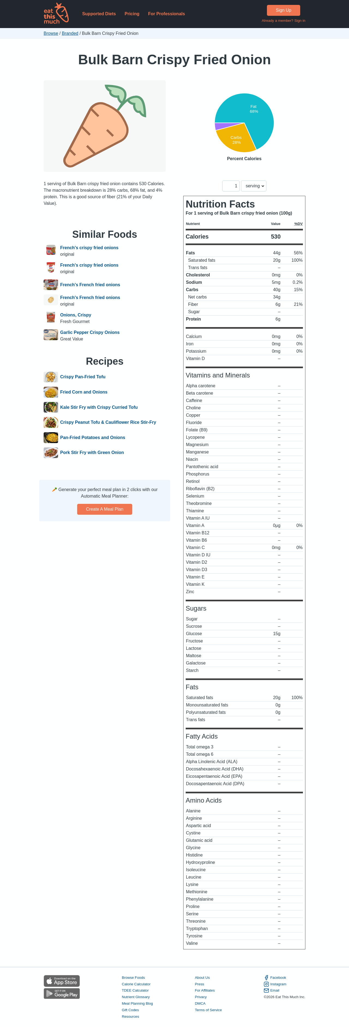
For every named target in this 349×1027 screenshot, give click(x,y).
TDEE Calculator (135, 990)
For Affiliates (205, 990)
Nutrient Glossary (136, 997)
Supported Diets (99, 13)
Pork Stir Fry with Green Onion (92, 452)
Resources (130, 1016)
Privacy (201, 997)
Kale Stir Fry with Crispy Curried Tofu (99, 407)
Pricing (132, 13)
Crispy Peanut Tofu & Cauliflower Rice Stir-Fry (108, 422)
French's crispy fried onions (89, 247)
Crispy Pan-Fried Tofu (83, 377)
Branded (70, 33)
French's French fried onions (90, 284)
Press (199, 984)
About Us (202, 978)
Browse (51, 33)
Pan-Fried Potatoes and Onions (92, 437)
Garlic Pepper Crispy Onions (90, 332)
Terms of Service (208, 1010)
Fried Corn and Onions (83, 392)
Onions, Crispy (75, 315)
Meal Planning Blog (137, 1003)
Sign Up (283, 10)
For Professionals (166, 13)
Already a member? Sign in (283, 21)
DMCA (200, 1003)
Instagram (275, 984)
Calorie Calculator (136, 984)
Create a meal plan (105, 509)
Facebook (275, 977)
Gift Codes (130, 1010)
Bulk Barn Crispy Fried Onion (174, 59)
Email (271, 990)
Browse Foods (133, 978)
